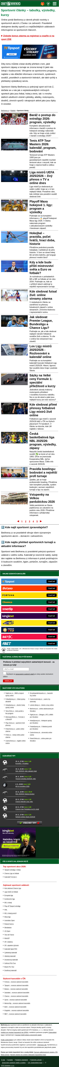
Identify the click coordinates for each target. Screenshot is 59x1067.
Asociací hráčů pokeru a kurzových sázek (28, 1035)
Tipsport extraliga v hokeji (12, 870)
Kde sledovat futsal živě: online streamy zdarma (43, 295)
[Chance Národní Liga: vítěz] (8, 800)
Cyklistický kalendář (10, 952)
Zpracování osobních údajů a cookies (14, 1063)
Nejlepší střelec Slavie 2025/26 (25, 817)
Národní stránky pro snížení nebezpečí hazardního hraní (28, 1055)
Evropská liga (8, 895)
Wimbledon (8, 927)
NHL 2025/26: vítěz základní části (26, 771)
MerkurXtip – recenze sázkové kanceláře (17, 1003)
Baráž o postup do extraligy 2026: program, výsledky (43, 118)
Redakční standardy (21, 1060)
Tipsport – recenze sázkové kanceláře (16, 985)
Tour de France (9, 935)
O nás (3, 1060)
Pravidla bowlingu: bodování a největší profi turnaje (43, 472)
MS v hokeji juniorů (10, 913)
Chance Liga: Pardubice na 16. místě (27, 809)
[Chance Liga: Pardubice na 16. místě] (8, 808)
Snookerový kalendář (11, 960)
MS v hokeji (8, 902)
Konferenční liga (9, 899)
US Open (7, 931)
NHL (5, 910)
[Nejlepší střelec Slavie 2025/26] (8, 816)
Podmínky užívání (36, 1060)
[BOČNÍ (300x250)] (18, 857)
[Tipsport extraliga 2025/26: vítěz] (8, 778)
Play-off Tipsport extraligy (12, 906)
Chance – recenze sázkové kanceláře (16, 996)
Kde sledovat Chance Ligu (12, 888)
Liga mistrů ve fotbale (11, 892)
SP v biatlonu (8, 942)
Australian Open (9, 920)
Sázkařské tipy (8, 756)
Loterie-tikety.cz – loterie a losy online (42, 705)
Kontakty (10, 1060)
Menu (54, 3)
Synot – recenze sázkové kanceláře (15, 1000)
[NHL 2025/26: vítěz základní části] (8, 770)
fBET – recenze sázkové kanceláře (15, 1014)
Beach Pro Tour (9, 967)
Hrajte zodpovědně (7, 1040)
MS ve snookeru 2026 (22, 786)
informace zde (41, 1045)
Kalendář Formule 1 (10, 877)
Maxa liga (7, 917)
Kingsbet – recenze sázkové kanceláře (16, 1010)
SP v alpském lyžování (11, 945)
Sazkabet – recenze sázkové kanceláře (16, 992)
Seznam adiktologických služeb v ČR (45, 1052)
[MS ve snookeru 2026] (8, 785)
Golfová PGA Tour (10, 963)
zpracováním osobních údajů (25, 674)
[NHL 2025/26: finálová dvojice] (8, 793)
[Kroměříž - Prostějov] (8, 762)
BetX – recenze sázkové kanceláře (15, 1007)
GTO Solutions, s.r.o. (7, 1065)
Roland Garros (9, 924)
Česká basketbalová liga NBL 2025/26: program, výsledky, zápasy (43, 441)
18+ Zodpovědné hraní (35, 1063)
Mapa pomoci (5, 1055)
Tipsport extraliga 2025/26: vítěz (25, 779)
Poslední (41, 521)
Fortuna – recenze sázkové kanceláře (16, 982)
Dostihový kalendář (10, 970)
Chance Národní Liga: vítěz (24, 801)
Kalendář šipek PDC (10, 949)
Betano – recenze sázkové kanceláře (16, 989)
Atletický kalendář (10, 956)
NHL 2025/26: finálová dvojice (24, 794)
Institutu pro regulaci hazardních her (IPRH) (14, 1032)
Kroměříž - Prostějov (21, 763)
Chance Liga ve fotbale (11, 873)
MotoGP (7, 938)
